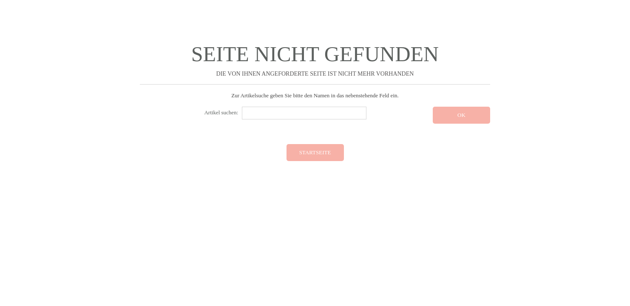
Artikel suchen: (221, 112)
